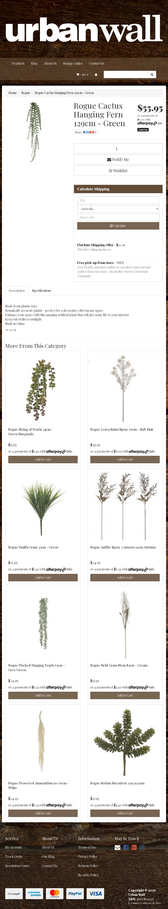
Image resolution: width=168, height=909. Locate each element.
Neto (158, 903)
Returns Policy (88, 866)
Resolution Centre (17, 866)
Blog (34, 63)
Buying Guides (72, 63)
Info (160, 123)
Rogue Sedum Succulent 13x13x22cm (117, 783)
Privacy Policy (87, 856)
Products (18, 63)
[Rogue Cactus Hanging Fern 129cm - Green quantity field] (118, 148)
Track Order (14, 856)
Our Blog (48, 856)
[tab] (17, 290)
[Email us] (117, 847)
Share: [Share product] (85, 132)
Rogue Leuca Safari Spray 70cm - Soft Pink (121, 429)
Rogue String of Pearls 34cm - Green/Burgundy (30, 431)
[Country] (118, 208)
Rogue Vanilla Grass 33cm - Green (33, 547)
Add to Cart (43, 459)
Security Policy (88, 875)
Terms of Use (87, 847)
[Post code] (118, 217)
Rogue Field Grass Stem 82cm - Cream (118, 665)
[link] (126, 847)
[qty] (118, 200)
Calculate (118, 226)
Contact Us (96, 63)
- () (82, 74)
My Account (13, 847)
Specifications (41, 290)
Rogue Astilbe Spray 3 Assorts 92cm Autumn (123, 547)
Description (17, 290)
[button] (118, 171)
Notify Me (118, 159)
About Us (50, 63)
